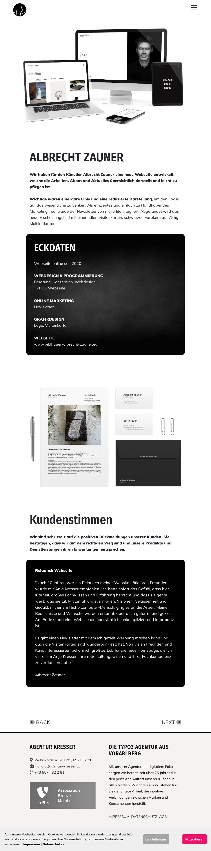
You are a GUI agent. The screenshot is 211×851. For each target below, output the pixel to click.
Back (40, 722)
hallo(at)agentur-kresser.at (57, 766)
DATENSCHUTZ (144, 816)
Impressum (31, 844)
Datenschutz (52, 844)
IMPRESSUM (119, 816)
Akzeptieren (194, 839)
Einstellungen (156, 839)
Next (171, 722)
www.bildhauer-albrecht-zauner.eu (65, 344)
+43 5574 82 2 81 (49, 772)
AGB (163, 816)
